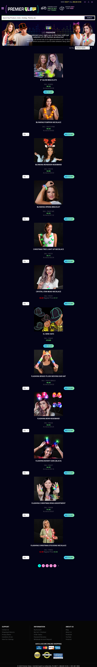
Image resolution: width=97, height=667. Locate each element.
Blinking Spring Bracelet (48, 207)
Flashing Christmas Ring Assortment (48, 503)
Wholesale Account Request (43, 639)
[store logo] (22, 9)
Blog (67, 630)
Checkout (43, 632)
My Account (37, 630)
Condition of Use (7, 637)
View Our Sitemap (7, 639)
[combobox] (48, 18)
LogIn (88, 2)
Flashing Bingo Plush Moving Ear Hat (48, 376)
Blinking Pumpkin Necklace (48, 122)
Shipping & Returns (8, 632)
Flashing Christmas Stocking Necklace (48, 545)
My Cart (36, 632)
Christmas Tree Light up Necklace (48, 249)
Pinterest (69, 639)
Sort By (71, 48)
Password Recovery (40, 637)
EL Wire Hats (48, 334)
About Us (69, 632)
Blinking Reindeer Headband (48, 165)
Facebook (69, 634)
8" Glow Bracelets (48, 80)
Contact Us (5, 630)
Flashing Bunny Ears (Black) (49, 461)
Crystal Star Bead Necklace (48, 291)
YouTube (68, 637)
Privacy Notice (6, 634)
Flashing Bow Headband (48, 418)
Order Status (38, 634)
